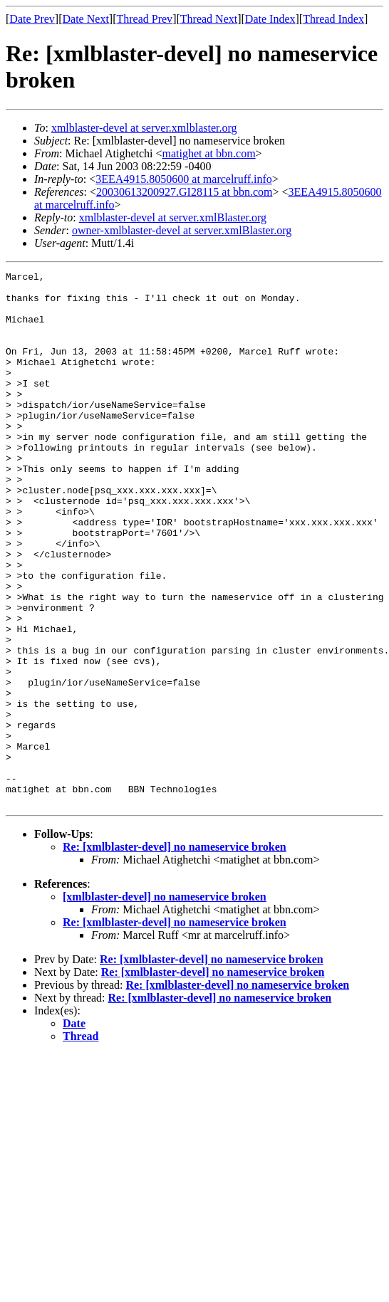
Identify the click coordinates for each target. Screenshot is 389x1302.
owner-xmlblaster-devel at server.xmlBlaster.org (181, 230)
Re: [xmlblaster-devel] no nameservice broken (174, 953)
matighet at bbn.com (209, 153)
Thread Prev (144, 19)
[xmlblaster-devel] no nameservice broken (164, 1003)
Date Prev (32, 19)
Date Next (86, 19)
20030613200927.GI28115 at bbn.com (184, 192)
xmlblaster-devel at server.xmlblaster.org (144, 128)
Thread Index (333, 19)
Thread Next (208, 19)
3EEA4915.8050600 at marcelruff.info (183, 179)
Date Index (270, 19)
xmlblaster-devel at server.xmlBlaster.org (172, 217)
